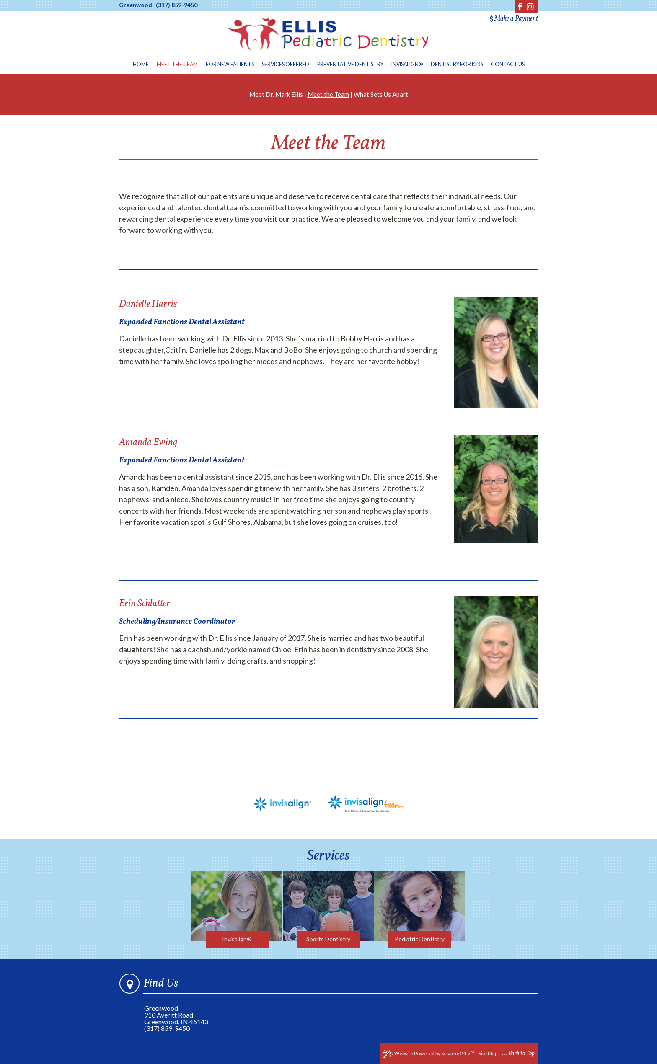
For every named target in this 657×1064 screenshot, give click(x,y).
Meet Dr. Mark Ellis (276, 94)
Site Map (488, 1053)
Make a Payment (513, 18)
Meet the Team (328, 94)
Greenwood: (136, 5)
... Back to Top (518, 1054)
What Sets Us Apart (381, 94)
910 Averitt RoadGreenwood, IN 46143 (176, 1018)
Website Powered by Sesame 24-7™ (428, 1054)
